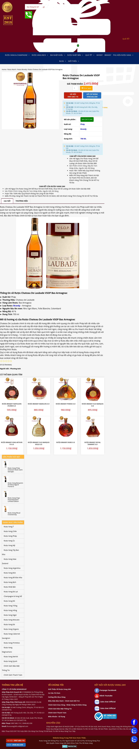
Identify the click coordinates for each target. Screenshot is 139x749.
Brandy (108, 55)
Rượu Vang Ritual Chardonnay (14, 513)
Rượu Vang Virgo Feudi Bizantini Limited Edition (14, 499)
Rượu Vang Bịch (40, 55)
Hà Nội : (15, 740)
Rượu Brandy (22, 69)
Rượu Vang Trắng (10, 605)
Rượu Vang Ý (9, 526)
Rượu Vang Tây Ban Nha (10, 552)
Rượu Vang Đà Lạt (11, 591)
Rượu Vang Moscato (11, 620)
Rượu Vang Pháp (10, 536)
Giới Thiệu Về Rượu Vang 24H (59, 689)
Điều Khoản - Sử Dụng (56, 716)
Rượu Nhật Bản (75, 55)
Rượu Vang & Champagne (17, 55)
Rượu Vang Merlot (11, 656)
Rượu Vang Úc (9, 541)
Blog (62, 61)
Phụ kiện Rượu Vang (123, 55)
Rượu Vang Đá (9, 624)
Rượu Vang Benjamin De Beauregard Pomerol (15, 484)
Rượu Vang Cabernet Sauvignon (11, 636)
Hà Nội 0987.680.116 (73, 95)
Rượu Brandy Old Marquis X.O (92, 405)
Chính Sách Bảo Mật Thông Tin (10, 668)
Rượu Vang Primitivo (12, 643)
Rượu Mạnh (12, 69)
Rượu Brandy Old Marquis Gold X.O (38, 443)
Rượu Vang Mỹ (9, 545)
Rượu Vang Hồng (10, 610)
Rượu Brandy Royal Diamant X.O (92, 443)
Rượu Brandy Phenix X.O (65, 404)
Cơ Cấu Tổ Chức (54, 693)
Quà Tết (90, 55)
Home (4, 69)
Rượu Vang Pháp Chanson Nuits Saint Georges (15, 469)
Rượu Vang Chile (10, 531)
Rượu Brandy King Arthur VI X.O (11, 443)
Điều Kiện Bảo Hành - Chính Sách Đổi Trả (63, 701)
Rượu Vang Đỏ (9, 601)
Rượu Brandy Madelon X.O (39, 404)
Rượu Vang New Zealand (9, 561)
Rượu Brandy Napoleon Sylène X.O (11, 405)
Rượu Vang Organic (11, 629)
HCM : (15, 745)
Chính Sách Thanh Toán (13, 675)
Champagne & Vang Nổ (13, 596)
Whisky (99, 55)
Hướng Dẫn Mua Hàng (56, 697)
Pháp (82, 124)
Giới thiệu (73, 61)
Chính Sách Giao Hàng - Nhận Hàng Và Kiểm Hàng (67, 705)
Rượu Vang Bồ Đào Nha (13, 577)
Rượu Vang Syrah (10, 661)
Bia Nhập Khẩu (57, 55)
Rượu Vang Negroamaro (7, 649)
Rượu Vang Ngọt (10, 615)
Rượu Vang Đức (10, 573)
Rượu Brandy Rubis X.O (65, 442)
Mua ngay (86, 88)
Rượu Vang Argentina (12, 568)
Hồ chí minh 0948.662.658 (92, 95)
